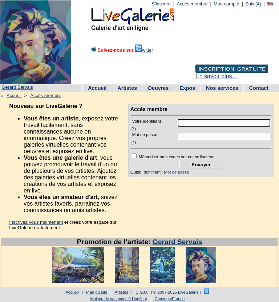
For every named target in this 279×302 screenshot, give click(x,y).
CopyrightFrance (170, 299)
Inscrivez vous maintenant (36, 222)
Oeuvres (158, 88)
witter (144, 50)
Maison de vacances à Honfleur (118, 299)
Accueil (97, 88)
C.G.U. (142, 292)
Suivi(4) (253, 4)
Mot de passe (176, 172)
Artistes (127, 88)
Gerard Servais (17, 87)
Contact (259, 88)
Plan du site (96, 292)
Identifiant (151, 172)
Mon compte (226, 4)
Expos (187, 88)
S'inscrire (161, 4)
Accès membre (192, 4)
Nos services (222, 88)
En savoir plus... (216, 76)
